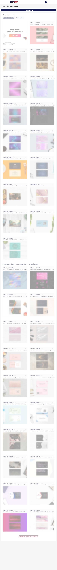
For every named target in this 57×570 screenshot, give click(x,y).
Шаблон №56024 (8, 483)
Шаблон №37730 (35, 211)
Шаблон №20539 (35, 76)
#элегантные (33, 51)
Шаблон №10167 (35, 322)
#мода (50, 51)
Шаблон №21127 (35, 103)
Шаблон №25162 (8, 130)
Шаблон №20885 (35, 130)
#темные (38, 51)
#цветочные (13, 404)
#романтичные (6, 350)
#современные (33, 24)
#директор (18, 51)
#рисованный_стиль (11, 185)
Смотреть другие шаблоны (28, 537)
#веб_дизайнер (52, 132)
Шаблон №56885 (35, 295)
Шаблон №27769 (35, 510)
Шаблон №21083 (35, 50)
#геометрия (33, 269)
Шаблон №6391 (35, 402)
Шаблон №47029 (8, 211)
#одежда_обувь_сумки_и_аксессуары (23, 158)
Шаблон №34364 (35, 456)
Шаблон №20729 (35, 348)
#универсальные (14, 78)
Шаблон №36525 (8, 157)
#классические (38, 158)
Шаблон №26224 (8, 50)
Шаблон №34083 (8, 456)
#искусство (18, 377)
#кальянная (18, 185)
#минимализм (24, 377)
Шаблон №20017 (35, 184)
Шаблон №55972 (35, 483)
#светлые (24, 185)
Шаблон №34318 (35, 375)
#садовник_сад (44, 24)
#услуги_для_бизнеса (43, 78)
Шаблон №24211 (8, 322)
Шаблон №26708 (8, 429)
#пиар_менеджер (49, 511)
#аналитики (13, 51)
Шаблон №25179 (8, 268)
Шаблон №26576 (8, 103)
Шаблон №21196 (8, 375)
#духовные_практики (52, 323)
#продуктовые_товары (23, 350)
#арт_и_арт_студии (45, 51)
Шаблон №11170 (35, 268)
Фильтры (28, 10)
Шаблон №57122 (8, 295)
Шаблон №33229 (35, 157)
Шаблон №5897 (8, 402)
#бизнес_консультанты (23, 78)
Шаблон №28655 (35, 23)
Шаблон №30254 (8, 238)
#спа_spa (39, 24)
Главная (3, 6)
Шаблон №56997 (35, 429)
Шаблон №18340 (8, 348)
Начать (15, 36)
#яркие (39, 132)
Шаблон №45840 (8, 510)
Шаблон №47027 (8, 184)
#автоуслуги (48, 431)
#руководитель (24, 51)
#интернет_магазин (47, 185)
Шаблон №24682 (8, 76)
